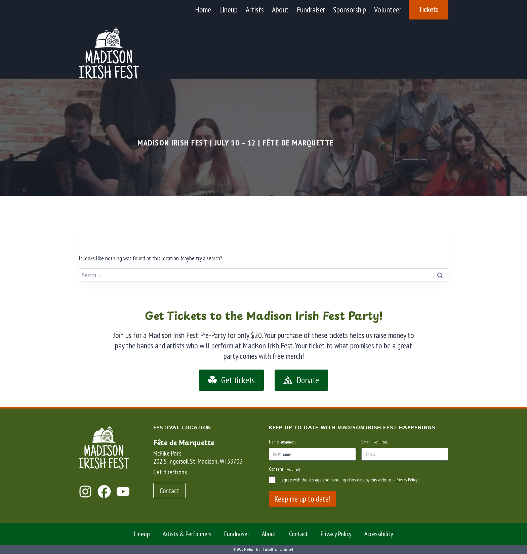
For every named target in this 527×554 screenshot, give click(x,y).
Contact (298, 533)
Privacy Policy (406, 480)
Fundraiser (311, 9)
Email (374, 442)
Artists (255, 9)
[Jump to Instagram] (85, 491)
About (280, 9)
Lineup (228, 9)
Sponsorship (349, 9)
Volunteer (387, 9)
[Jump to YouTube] (123, 491)
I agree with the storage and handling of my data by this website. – (350, 480)
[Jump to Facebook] (104, 491)
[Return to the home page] (104, 447)
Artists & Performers (187, 533)
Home (203, 9)
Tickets (428, 9)
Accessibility (378, 533)
